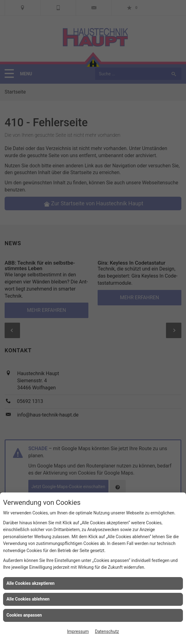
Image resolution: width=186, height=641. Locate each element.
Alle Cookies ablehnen (28, 599)
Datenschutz (107, 631)
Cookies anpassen (24, 615)
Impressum (78, 631)
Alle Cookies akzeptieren (30, 583)
